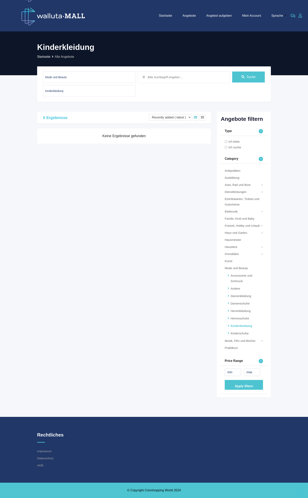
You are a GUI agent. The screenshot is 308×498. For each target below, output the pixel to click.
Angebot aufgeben (219, 15)
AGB (40, 465)
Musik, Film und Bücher (240, 340)
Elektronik (231, 211)
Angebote (189, 15)
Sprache (277, 15)
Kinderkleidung (241, 325)
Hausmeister (233, 239)
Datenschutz (45, 458)
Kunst (228, 261)
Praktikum (231, 347)
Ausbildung (232, 177)
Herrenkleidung (241, 311)
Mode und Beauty (236, 268)
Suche (248, 77)
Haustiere (231, 247)
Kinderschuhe (240, 333)
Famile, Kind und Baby (239, 218)
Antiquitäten (232, 170)
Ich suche (234, 147)
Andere (235, 288)
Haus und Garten (236, 232)
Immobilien (232, 254)
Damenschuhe (240, 303)
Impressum (44, 451)
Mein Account (251, 15)
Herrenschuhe (240, 318)
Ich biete (234, 141)
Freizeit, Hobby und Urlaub (242, 225)
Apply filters (244, 386)
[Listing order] (170, 117)
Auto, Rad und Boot (237, 184)
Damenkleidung (241, 296)
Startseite (165, 15)
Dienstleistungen (236, 192)
